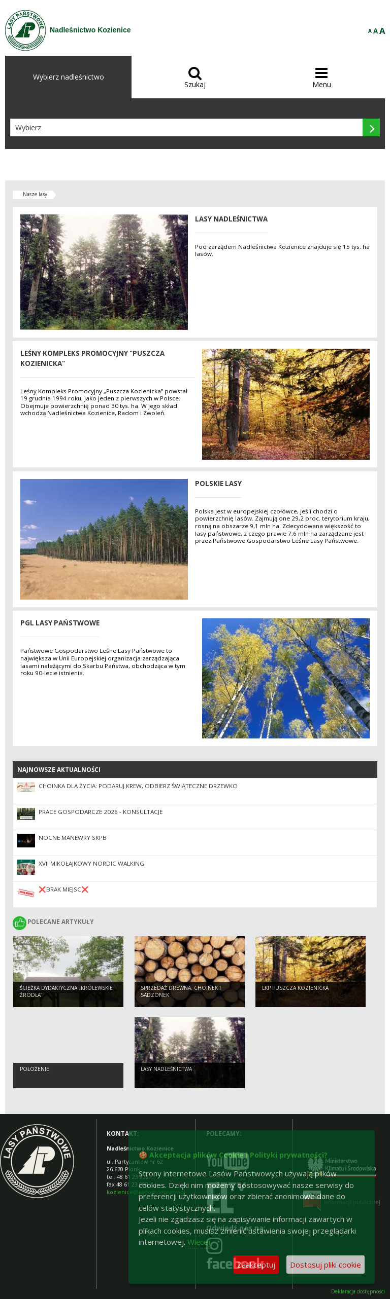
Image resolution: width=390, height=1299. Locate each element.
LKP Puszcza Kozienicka (295, 987)
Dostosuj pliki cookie (325, 1264)
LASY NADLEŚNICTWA (166, 1068)
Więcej (198, 1242)
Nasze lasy (35, 194)
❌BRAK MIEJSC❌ (64, 889)
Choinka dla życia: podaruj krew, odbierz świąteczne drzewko (138, 786)
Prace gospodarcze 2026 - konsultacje (100, 811)
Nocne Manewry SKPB (73, 837)
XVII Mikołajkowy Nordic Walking (91, 863)
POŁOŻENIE (34, 1068)
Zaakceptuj (256, 1264)
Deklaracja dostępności (358, 1291)
